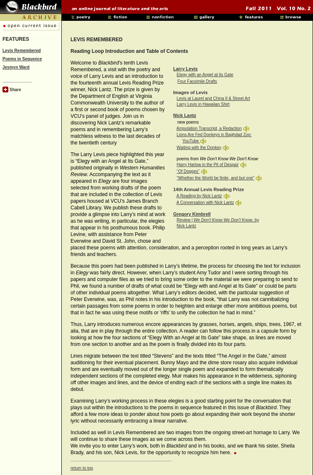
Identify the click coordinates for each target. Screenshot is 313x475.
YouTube (191, 141)
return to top (82, 468)
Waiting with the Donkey (199, 147)
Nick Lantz (184, 115)
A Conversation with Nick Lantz (205, 202)
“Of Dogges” (188, 171)
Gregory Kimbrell (192, 213)
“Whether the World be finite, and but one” (215, 178)
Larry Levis (185, 68)
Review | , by (218, 220)
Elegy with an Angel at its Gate (205, 74)
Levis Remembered (22, 50)
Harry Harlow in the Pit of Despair (207, 164)
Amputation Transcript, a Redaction (209, 128)
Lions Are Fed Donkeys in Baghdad (210, 134)
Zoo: (247, 134)
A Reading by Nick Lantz (199, 196)
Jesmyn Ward (16, 67)
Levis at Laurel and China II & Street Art (213, 98)
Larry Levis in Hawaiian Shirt (203, 104)
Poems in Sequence (22, 59)
